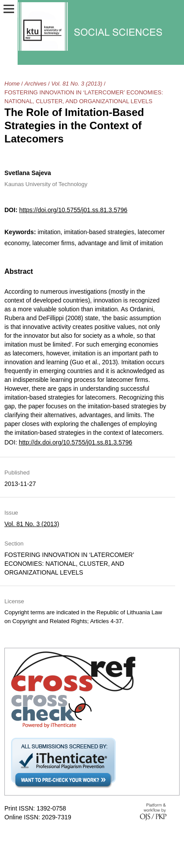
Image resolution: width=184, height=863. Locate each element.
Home (12, 83)
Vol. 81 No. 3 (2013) (76, 83)
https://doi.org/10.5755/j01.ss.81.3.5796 (73, 209)
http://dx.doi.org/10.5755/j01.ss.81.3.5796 (75, 442)
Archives (36, 83)
